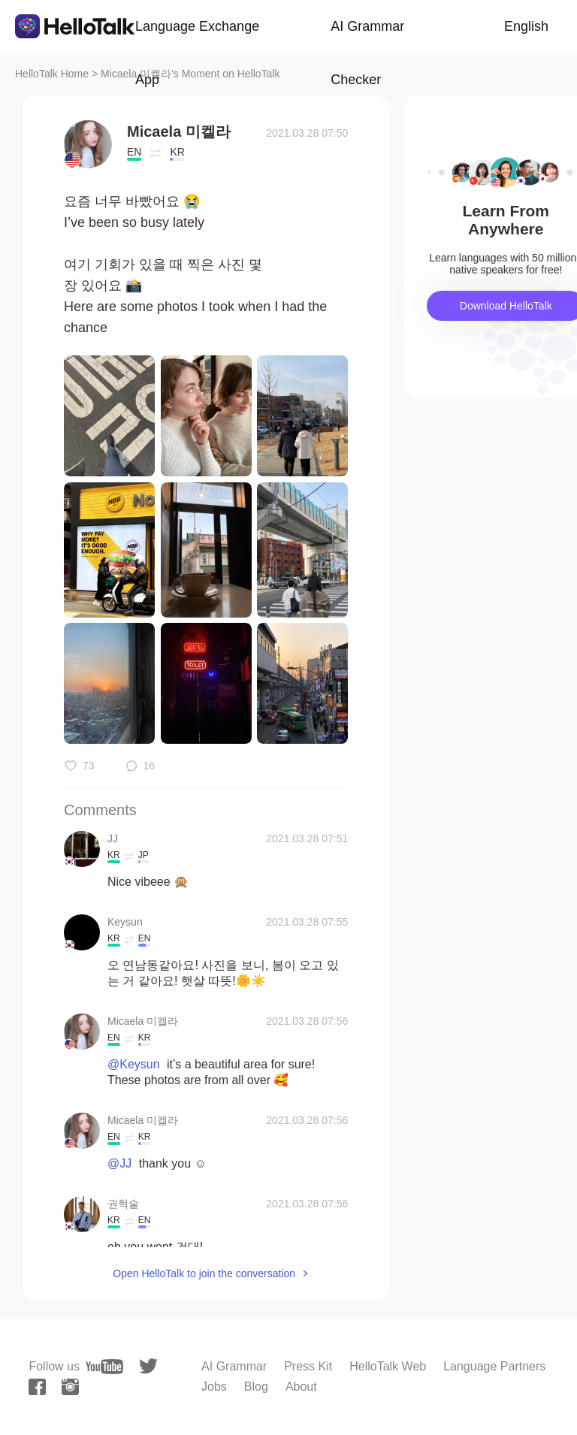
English (526, 26)
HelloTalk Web (387, 1366)
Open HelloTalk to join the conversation (204, 1273)
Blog (256, 1386)
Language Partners (494, 1366)
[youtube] (104, 1366)
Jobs (214, 1386)
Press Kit (308, 1366)
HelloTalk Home (52, 74)
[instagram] (70, 1387)
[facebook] (37, 1387)
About (301, 1386)
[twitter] (148, 1366)
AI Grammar (234, 1366)
